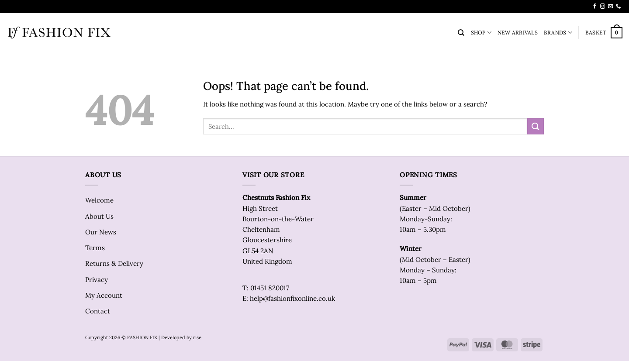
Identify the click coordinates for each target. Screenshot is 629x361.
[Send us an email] (610, 6)
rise (197, 337)
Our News (100, 232)
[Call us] (618, 6)
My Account (103, 295)
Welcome (99, 200)
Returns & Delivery (114, 263)
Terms (95, 248)
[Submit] (535, 126)
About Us (99, 216)
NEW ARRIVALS (518, 32)
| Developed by (175, 337)
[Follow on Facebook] (594, 6)
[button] (603, 33)
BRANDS (558, 32)
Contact (97, 311)
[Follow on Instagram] (602, 6)
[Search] (461, 32)
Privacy (96, 279)
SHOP (481, 32)
